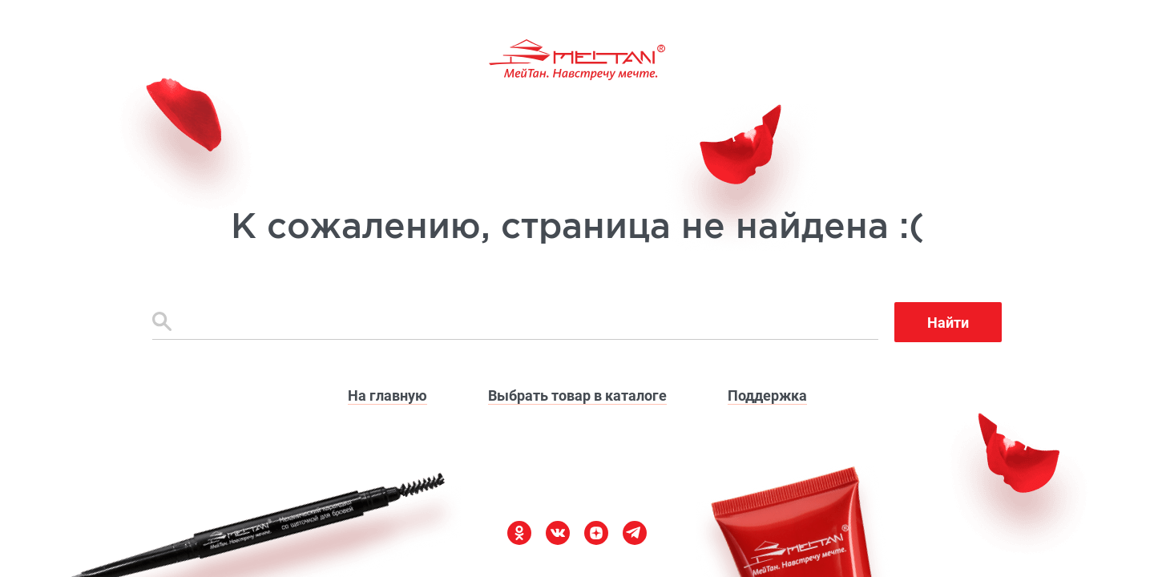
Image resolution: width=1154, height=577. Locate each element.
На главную (387, 395)
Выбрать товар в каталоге (577, 395)
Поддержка (767, 395)
